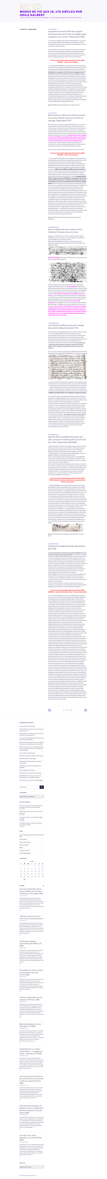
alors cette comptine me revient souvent (75, 414)
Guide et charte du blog (29, 726)
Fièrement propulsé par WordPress (27, 1175)
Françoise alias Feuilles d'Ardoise (27, 761)
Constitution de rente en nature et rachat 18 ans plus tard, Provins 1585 (31, 972)
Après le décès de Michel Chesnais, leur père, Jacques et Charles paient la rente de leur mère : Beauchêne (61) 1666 (67, 439)
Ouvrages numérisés (24, 850)
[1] (48, 105)
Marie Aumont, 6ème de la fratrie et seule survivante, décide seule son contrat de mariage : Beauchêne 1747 (66, 118)
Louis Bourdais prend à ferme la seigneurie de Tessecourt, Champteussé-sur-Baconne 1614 (31, 748)
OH (20, 726)
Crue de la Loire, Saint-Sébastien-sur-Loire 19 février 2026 (30, 1137)
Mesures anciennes (24, 845)
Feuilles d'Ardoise (23, 733)
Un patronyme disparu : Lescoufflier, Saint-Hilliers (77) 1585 (30, 943)
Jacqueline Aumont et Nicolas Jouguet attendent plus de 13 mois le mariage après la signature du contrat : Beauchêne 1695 (67, 34)
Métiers (21, 847)
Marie (20, 758)
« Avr (24, 879)
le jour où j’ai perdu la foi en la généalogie (33, 780)
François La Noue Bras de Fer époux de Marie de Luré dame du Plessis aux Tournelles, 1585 (31, 891)
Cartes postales (23, 839)
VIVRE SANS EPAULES (25, 853)
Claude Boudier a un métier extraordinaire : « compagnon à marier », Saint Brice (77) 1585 (31, 1051)
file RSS (21, 885)
